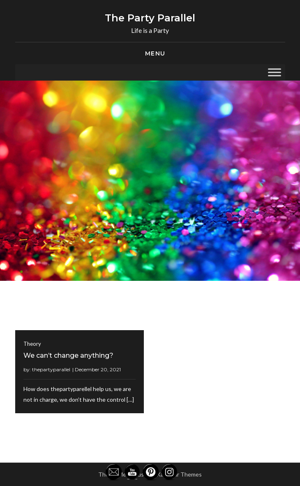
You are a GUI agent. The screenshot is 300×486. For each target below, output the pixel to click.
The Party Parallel (150, 18)
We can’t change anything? (68, 355)
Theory (32, 343)
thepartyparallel (51, 369)
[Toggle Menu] (274, 72)
